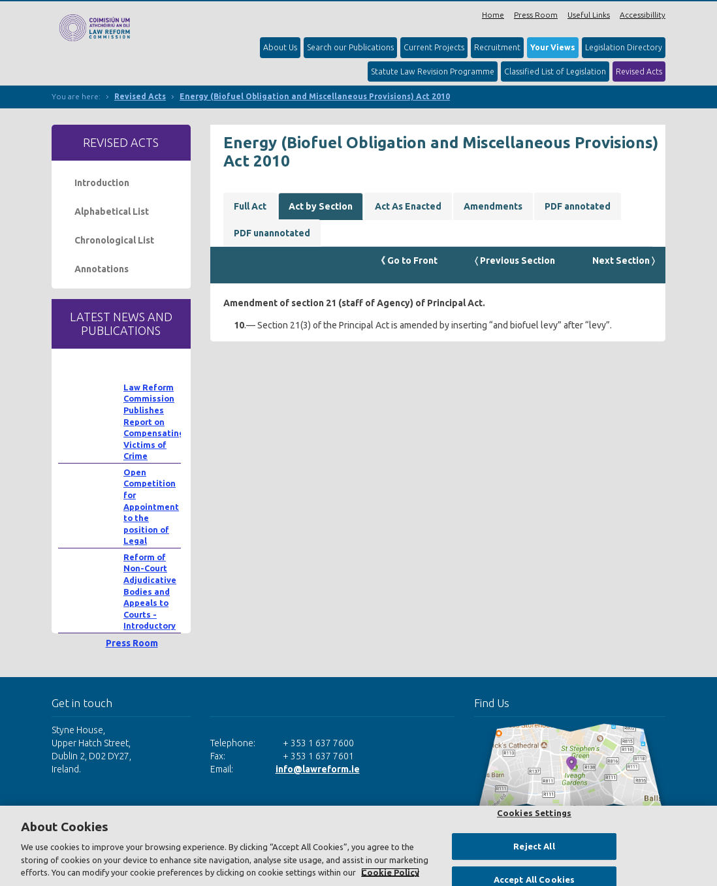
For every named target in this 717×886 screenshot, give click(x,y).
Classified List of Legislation (555, 71)
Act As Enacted (408, 206)
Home (493, 14)
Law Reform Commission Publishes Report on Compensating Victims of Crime (153, 422)
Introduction (101, 183)
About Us (280, 47)
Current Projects (434, 47)
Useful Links (588, 14)
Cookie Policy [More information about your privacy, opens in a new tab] (390, 872)
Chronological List (114, 240)
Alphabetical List (111, 211)
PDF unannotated (272, 233)
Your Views (552, 47)
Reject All (533, 846)
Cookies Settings (534, 812)
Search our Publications (350, 47)
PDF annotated (578, 206)
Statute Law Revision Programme (432, 71)
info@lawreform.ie (318, 769)
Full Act (250, 206)
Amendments (493, 206)
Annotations (101, 269)
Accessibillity (642, 14)
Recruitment (497, 47)
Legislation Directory (623, 47)
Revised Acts (639, 71)
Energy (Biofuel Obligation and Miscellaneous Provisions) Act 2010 (315, 96)
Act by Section (321, 206)
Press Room (536, 14)
